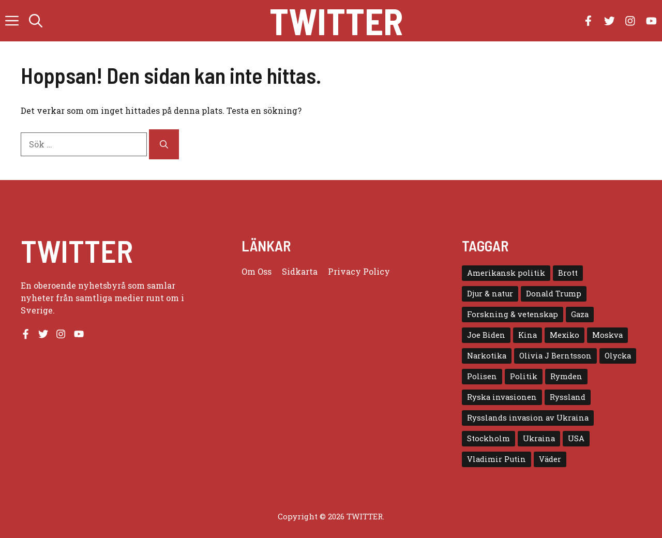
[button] (36, 20)
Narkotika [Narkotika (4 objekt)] (486, 356)
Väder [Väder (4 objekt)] (550, 459)
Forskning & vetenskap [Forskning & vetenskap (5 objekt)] (512, 314)
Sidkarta (300, 271)
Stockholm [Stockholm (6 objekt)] (488, 438)
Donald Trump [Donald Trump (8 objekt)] (553, 293)
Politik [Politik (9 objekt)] (523, 376)
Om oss (257, 271)
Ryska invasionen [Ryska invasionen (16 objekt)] (502, 397)
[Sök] (164, 144)
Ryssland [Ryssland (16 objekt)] (567, 397)
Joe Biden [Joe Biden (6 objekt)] (486, 335)
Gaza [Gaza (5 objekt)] (580, 314)
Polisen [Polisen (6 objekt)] (482, 376)
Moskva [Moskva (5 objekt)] (607, 335)
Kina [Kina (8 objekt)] (527, 335)
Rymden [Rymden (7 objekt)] (566, 376)
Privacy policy (359, 271)
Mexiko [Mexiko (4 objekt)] (564, 335)
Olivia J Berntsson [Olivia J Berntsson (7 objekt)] (555, 356)
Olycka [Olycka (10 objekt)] (618, 356)
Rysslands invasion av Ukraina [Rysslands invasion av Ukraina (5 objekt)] (528, 418)
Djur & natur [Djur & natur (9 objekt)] (490, 293)
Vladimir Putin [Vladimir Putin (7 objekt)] (496, 459)
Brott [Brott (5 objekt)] (568, 273)
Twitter (336, 20)
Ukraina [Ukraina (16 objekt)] (539, 438)
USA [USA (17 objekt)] (576, 438)
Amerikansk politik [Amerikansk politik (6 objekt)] (506, 273)
